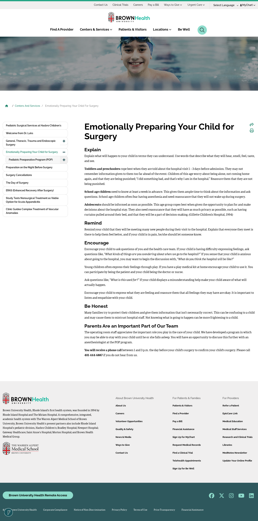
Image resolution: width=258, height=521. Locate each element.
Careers (138, 4)
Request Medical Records (187, 445)
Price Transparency (164, 510)
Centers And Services (27, 105)
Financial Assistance (183, 429)
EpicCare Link (230, 413)
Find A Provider (61, 29)
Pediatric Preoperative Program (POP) (31, 159)
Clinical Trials (120, 4)
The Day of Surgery (17, 182)
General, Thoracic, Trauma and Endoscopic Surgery (31, 142)
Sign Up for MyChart (184, 437)
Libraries (227, 445)
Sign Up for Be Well (183, 468)
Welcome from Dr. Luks (19, 133)
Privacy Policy (119, 510)
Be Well (184, 29)
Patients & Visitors (133, 29)
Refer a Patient (231, 405)
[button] (64, 141)
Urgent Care (196, 4)
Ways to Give (173, 4)
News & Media (123, 437)
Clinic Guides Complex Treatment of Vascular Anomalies (32, 211)
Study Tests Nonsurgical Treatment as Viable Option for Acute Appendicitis (32, 200)
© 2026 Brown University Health (20, 510)
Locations (162, 29)
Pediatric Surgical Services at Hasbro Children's (33, 125)
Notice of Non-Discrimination (89, 510)
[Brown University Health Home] (7, 106)
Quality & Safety (124, 429)
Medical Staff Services (235, 429)
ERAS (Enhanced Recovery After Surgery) (30, 190)
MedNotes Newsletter (235, 452)
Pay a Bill (153, 4)
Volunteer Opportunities (129, 421)
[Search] (202, 30)
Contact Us (101, 4)
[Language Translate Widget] (224, 5)
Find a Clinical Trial (183, 452)
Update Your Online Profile (237, 460)
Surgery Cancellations (19, 175)
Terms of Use (140, 510)
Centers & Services (96, 29)
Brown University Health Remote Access (38, 495)
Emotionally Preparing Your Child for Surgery (32, 152)
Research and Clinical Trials (237, 437)
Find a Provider (181, 413)
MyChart (247, 5)
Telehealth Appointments (187, 460)
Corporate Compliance (55, 510)
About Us (121, 405)
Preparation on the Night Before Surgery (29, 167)
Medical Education (233, 421)
